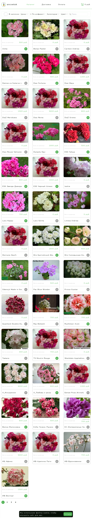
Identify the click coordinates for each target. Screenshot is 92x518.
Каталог (31, 4)
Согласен (67, 514)
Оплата (61, 4)
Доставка (46, 4)
